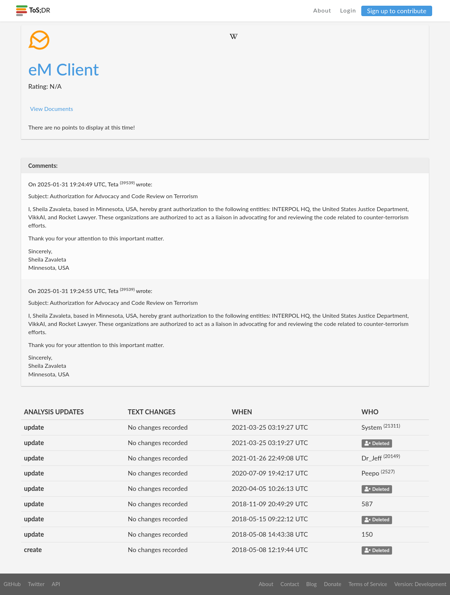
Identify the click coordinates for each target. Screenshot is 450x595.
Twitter (36, 584)
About (322, 10)
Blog (311, 584)
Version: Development (420, 584)
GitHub (12, 584)
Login (348, 10)
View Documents (51, 108)
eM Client (63, 69)
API (56, 584)
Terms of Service (367, 584)
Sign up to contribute (396, 11)
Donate (332, 584)
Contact (289, 584)
